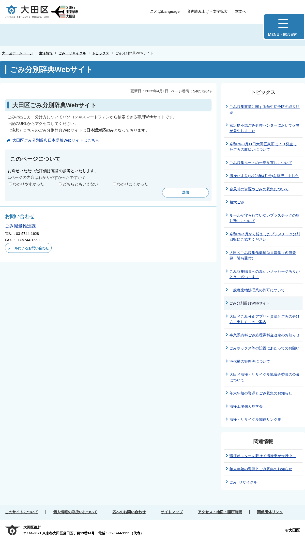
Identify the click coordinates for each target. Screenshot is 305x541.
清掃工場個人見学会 (246, 406)
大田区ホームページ (17, 53)
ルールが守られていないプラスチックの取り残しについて (264, 218)
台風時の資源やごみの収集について (259, 189)
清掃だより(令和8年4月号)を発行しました (264, 176)
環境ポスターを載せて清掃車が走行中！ (262, 456)
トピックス (100, 53)
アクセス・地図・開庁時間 (220, 512)
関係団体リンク (270, 512)
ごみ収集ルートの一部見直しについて (260, 163)
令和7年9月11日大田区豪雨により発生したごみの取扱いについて (263, 147)
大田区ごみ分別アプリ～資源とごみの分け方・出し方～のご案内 (264, 319)
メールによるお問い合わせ (28, 248)
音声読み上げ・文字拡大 (207, 11)
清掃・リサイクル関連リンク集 (255, 419)
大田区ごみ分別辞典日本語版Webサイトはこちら (55, 140)
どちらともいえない (80, 184)
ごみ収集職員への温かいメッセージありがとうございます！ (264, 274)
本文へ (240, 11)
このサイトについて (21, 512)
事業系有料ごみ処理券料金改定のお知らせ (264, 335)
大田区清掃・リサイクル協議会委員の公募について (264, 377)
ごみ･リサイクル (243, 482)
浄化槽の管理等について (249, 361)
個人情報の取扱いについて (75, 512)
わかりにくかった (132, 184)
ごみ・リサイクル (72, 53)
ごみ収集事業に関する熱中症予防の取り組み (264, 109)
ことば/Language (165, 11)
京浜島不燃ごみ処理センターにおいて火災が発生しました (264, 128)
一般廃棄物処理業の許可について (257, 290)
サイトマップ (172, 512)
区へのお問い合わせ (129, 512)
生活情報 (46, 53)
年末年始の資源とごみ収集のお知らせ (260, 393)
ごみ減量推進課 (20, 226)
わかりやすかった (28, 184)
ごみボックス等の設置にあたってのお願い (264, 348)
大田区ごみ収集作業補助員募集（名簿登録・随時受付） (262, 255)
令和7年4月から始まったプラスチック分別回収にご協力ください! (264, 237)
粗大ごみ (236, 202)
